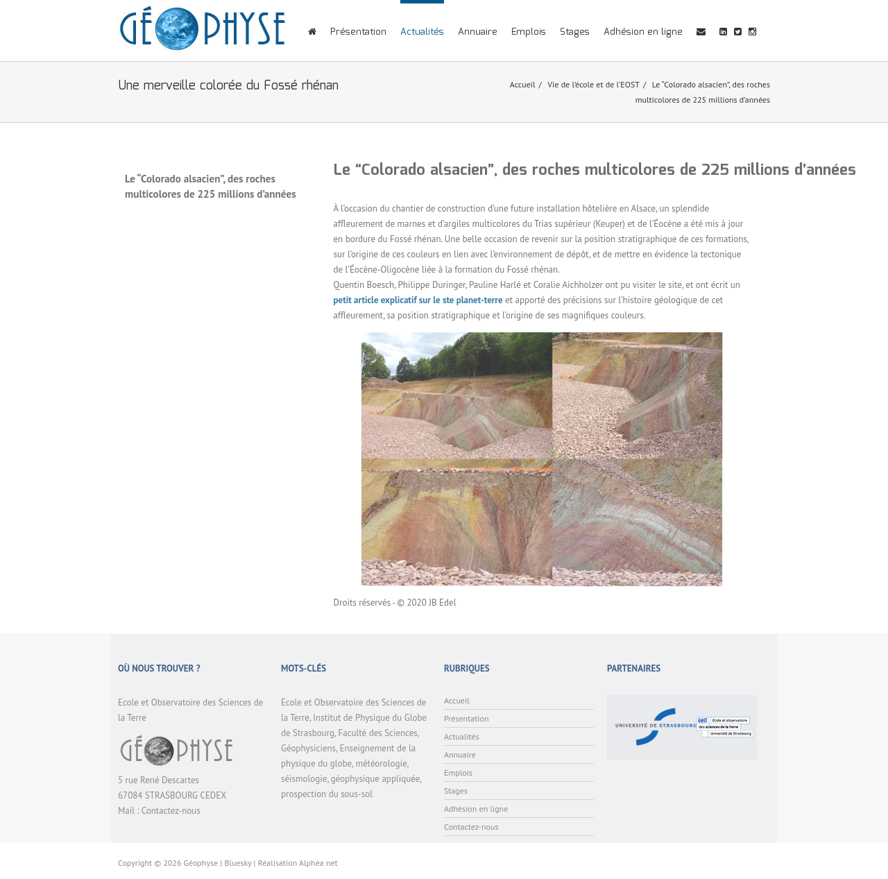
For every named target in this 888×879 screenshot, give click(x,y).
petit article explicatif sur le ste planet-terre (418, 300)
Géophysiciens (308, 748)
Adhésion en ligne (643, 32)
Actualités (422, 32)
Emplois (528, 32)
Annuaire (477, 32)
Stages (575, 32)
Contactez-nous (171, 811)
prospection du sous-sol (327, 794)
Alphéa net (318, 862)
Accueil (523, 84)
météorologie (381, 763)
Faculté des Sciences (378, 733)
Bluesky (237, 862)
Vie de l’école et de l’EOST (593, 84)
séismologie (304, 779)
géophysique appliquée (375, 779)
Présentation (358, 32)
